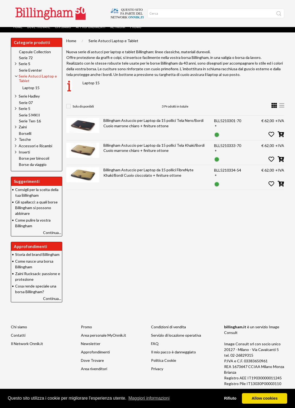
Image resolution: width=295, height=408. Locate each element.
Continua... (52, 238)
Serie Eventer (30, 75)
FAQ (155, 349)
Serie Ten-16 (30, 126)
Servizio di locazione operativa (176, 340)
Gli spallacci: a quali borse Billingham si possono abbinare (36, 213)
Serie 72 (26, 63)
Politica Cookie (163, 365)
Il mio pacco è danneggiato (173, 357)
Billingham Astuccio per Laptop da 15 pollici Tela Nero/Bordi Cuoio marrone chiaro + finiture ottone (153, 128)
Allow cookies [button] (265, 398)
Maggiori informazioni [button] (148, 398)
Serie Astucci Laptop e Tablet (113, 46)
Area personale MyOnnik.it (103, 340)
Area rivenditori (94, 374)
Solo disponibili (83, 112)
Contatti (18, 340)
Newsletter (90, 349)
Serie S (24, 69)
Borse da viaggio (33, 170)
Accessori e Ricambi (35, 151)
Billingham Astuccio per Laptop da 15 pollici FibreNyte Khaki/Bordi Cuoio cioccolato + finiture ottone (148, 178)
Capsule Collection (35, 57)
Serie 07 (26, 108)
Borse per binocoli (34, 164)
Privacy (157, 374)
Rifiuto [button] (230, 398)
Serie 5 (24, 114)
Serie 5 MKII (29, 120)
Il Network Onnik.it (27, 349)
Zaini (23, 132)
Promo (136, 32)
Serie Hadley (29, 101)
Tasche (25, 144)
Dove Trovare (38, 32)
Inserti (24, 157)
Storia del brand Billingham (37, 259)
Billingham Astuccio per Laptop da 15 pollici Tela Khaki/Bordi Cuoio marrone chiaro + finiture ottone (154, 153)
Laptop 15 (91, 88)
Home (17, 32)
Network (117, 32)
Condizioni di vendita (168, 332)
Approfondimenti (90, 32)
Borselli (25, 139)
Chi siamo (63, 32)
